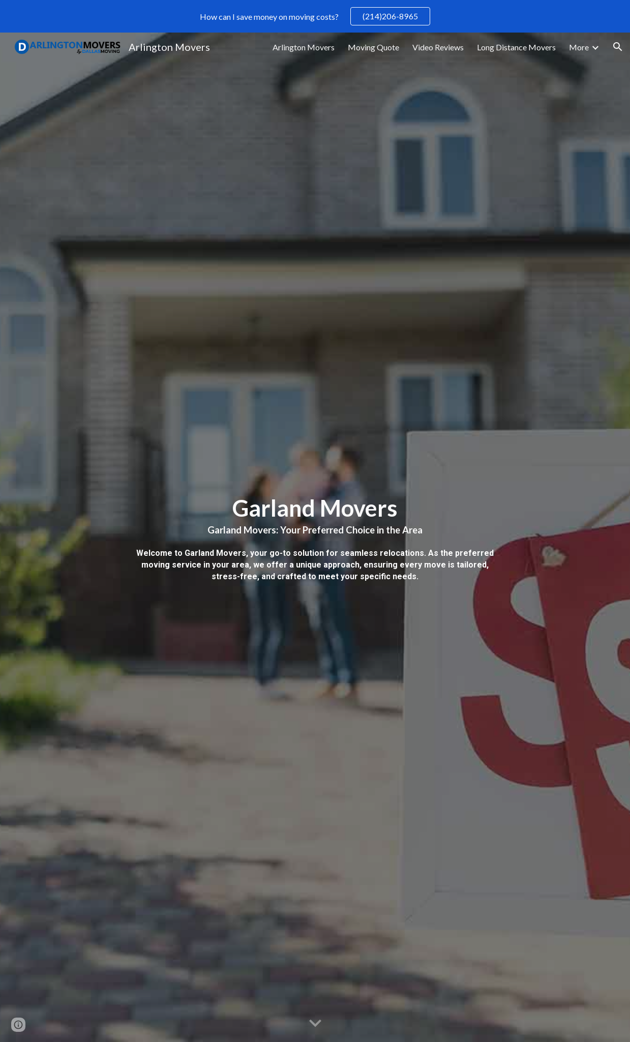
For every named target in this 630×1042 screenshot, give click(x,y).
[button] (618, 47)
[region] (315, 16)
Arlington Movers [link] (304, 47)
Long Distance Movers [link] (516, 47)
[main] (315, 537)
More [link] (579, 47)
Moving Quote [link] (373, 47)
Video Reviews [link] (438, 47)
